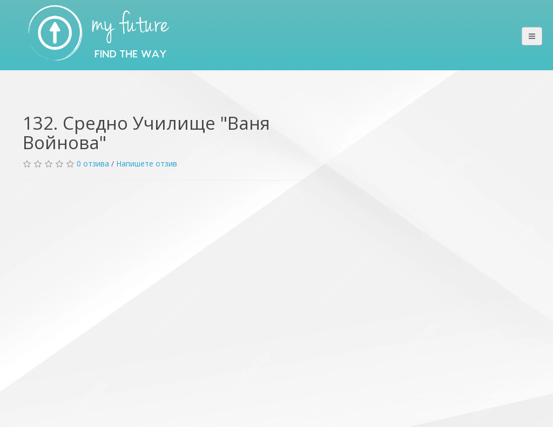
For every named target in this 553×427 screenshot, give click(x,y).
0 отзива (93, 163)
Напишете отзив (146, 163)
